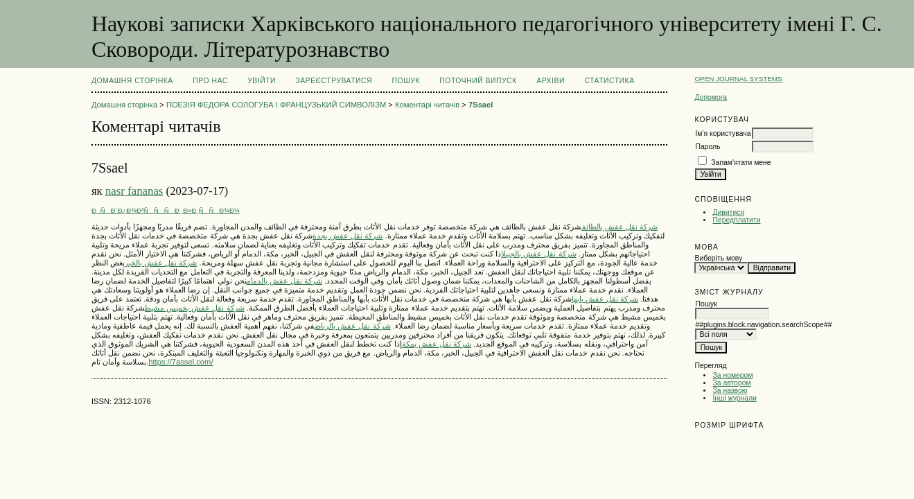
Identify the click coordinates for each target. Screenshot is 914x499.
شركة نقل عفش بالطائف (620, 226)
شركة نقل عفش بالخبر (161, 263)
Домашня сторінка (132, 81)
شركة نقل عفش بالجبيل (538, 254)
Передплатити (736, 220)
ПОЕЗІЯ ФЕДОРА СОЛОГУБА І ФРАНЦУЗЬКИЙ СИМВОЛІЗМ (276, 104)
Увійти (261, 81)
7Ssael (480, 104)
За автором (731, 383)
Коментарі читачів (427, 104)
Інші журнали (734, 398)
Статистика (609, 81)
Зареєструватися (333, 81)
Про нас (210, 81)
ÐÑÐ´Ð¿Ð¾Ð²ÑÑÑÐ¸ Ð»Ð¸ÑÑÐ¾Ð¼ (165, 210)
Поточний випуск (477, 81)
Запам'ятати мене (741, 162)
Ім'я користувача (722, 133)
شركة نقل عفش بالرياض (352, 326)
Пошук (406, 81)
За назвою (729, 390)
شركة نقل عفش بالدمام (284, 281)
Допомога (710, 97)
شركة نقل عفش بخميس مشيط (194, 308)
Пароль (707, 146)
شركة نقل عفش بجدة (348, 235)
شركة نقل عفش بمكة (436, 344)
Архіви (550, 81)
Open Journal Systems (738, 78)
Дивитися (728, 212)
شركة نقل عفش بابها (605, 299)
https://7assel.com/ (180, 362)
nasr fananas (134, 191)
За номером (732, 375)
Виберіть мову (718, 258)
